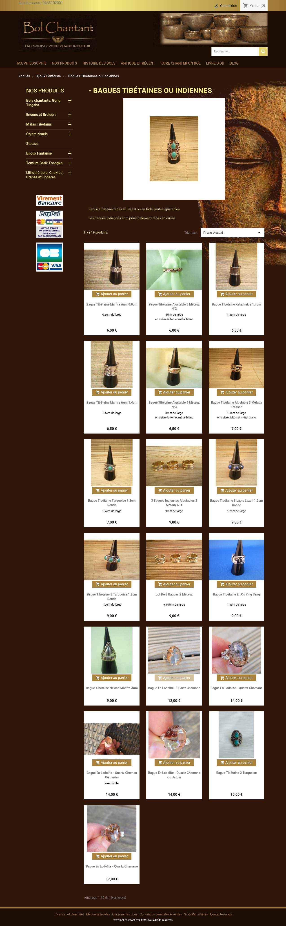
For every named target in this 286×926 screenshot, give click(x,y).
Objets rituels (37, 134)
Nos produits (64, 63)
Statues (32, 144)
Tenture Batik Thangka (44, 163)
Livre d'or (215, 63)
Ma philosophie (32, 63)
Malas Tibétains (39, 124)
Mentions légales (98, 914)
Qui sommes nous (124, 914)
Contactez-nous (221, 914)
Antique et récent (138, 63)
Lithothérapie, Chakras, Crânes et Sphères (44, 175)
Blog (234, 63)
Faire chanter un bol (181, 63)
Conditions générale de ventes (161, 914)
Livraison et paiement (69, 914)
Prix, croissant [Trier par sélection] (232, 232)
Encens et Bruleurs (41, 114)
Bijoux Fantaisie (39, 153)
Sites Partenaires (196, 914)
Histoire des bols (98, 63)
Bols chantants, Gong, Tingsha (43, 102)
